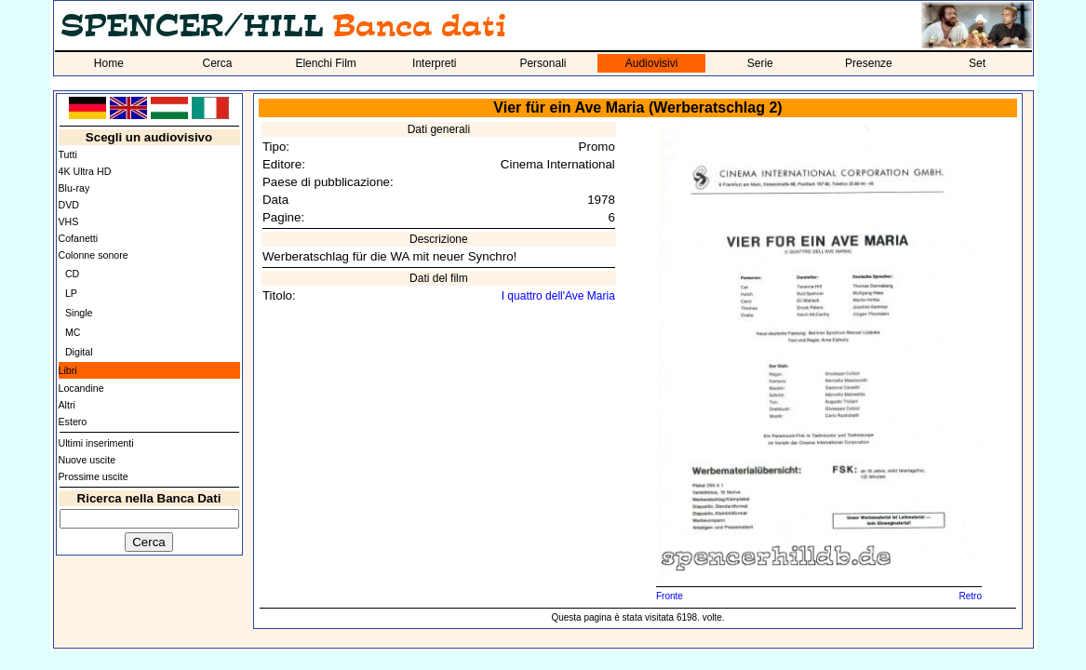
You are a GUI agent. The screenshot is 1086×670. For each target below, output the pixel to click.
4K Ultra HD (85, 171)
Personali (542, 63)
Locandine (81, 388)
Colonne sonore (93, 255)
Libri (68, 370)
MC (73, 332)
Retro (970, 596)
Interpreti (434, 63)
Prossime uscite (93, 476)
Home (109, 63)
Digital (79, 351)
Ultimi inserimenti (96, 443)
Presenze (868, 63)
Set (977, 63)
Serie (760, 63)
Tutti (68, 154)
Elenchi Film (325, 63)
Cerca (217, 63)
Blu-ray (74, 188)
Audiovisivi (651, 63)
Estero (73, 421)
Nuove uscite (87, 459)
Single (79, 312)
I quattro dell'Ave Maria (558, 295)
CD (72, 273)
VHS (69, 221)
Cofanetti (79, 238)
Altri (67, 404)
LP (71, 293)
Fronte (669, 596)
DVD (69, 204)
